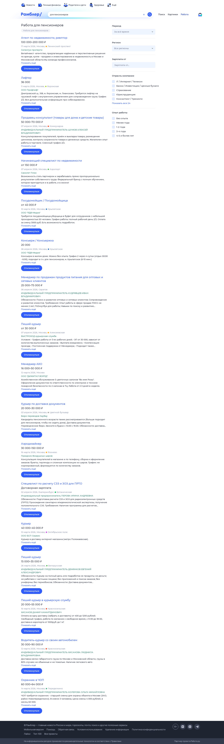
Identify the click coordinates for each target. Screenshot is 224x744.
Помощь (50, 729)
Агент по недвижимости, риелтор (44, 37)
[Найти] (150, 14)
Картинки (173, 14)
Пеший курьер (31, 324)
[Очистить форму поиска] (144, 14)
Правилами (116, 741)
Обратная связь (66, 729)
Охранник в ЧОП (32, 680)
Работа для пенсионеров (35, 30)
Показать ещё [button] (28, 63)
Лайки (27, 733)
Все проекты (50, 733)
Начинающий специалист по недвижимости (51, 160)
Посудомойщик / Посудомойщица (44, 200)
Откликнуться (31, 68)
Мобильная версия (34, 729)
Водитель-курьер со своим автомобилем (49, 640)
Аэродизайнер (31, 443)
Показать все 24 (121, 103)
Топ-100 (37, 733)
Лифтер (26, 77)
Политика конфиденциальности (149, 729)
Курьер (26, 523)
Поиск (161, 14)
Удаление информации (117, 729)
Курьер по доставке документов (43, 404)
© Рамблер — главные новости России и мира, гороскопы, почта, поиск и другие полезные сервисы (75, 725)
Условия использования (89, 729)
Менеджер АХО (31, 364)
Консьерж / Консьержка (37, 240)
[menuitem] (28, 5)
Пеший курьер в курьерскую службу (45, 600)
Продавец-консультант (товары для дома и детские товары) (62, 117)
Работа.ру (195, 741)
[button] (64, 58)
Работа (184, 14)
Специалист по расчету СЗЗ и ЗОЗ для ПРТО (51, 483)
